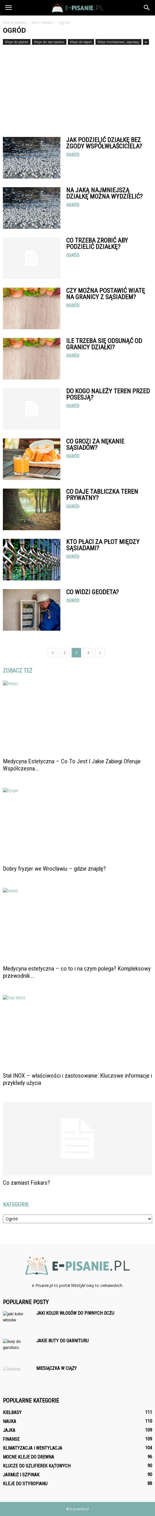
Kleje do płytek (16, 42)
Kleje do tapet (81, 42)
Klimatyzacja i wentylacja (32, 1448)
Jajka (9, 1430)
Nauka (9, 1421)
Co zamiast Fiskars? (26, 1182)
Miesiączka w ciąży (56, 1368)
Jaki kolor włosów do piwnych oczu (75, 1313)
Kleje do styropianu (49, 42)
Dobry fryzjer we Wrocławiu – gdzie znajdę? (54, 868)
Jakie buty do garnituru (62, 1340)
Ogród (72, 155)
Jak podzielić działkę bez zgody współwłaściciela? (104, 143)
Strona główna (14, 22)
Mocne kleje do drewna (28, 1457)
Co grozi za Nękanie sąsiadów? (95, 444)
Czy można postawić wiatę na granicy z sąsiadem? (105, 294)
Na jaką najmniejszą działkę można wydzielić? (104, 193)
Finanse (11, 1439)
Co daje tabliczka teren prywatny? (102, 495)
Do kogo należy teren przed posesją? (108, 394)
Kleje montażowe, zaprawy (118, 42)
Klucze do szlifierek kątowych (36, 1466)
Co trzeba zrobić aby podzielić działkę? (97, 243)
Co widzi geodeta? (92, 592)
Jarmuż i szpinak (21, 1475)
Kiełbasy (12, 1412)
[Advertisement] (77, 88)
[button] (147, 8)
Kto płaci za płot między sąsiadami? (102, 545)
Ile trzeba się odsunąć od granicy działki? (104, 344)
